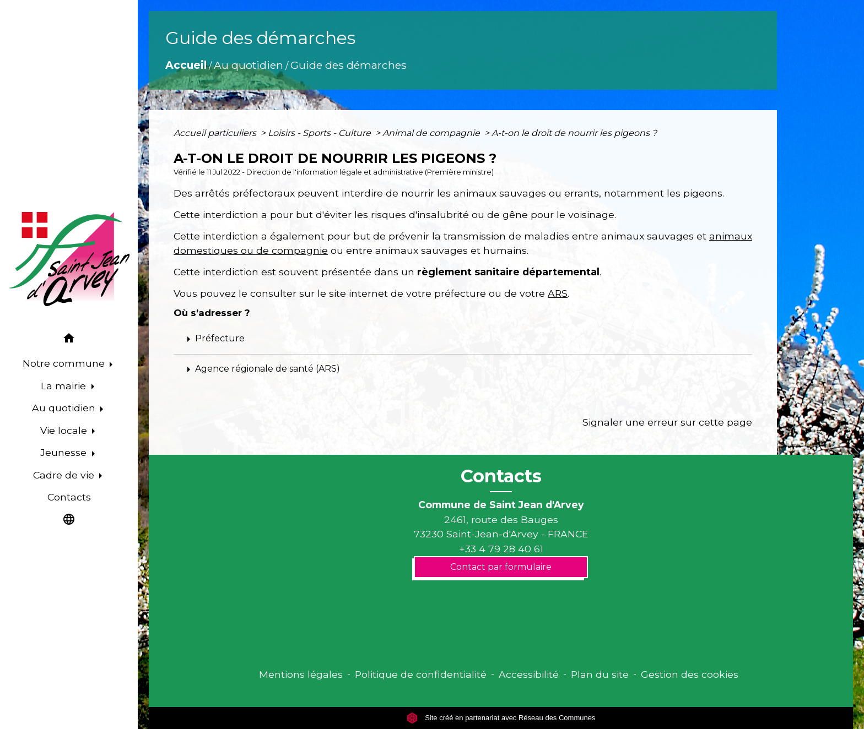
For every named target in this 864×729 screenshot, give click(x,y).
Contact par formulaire (501, 567)
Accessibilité (529, 674)
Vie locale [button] (65, 430)
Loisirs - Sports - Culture (320, 133)
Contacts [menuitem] (69, 497)
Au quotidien (248, 65)
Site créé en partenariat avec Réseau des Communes (501, 718)
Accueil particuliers (216, 133)
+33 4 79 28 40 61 (501, 548)
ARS (558, 293)
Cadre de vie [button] (65, 475)
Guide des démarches (348, 65)
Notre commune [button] (65, 363)
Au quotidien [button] (65, 408)
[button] (68, 340)
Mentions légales (301, 674)
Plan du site (600, 674)
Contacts (501, 476)
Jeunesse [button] (64, 452)
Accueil (186, 65)
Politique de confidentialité (421, 674)
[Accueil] (68, 259)
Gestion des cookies (689, 674)
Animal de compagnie (432, 133)
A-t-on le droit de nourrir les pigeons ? (574, 133)
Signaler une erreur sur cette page (667, 422)
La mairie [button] (65, 385)
